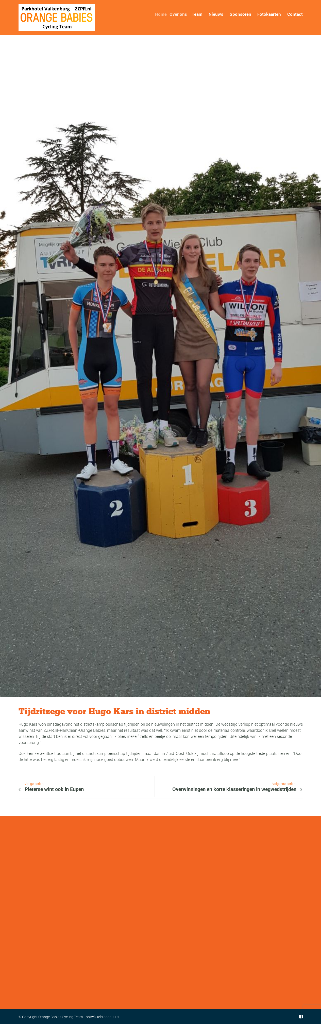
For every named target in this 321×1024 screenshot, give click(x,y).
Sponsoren (240, 14)
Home (162, 14)
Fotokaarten (269, 14)
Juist (116, 1016)
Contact (295, 14)
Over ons (179, 14)
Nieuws (216, 14)
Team (197, 14)
